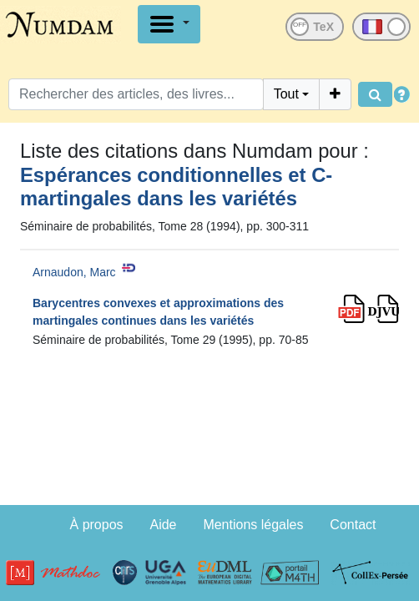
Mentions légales (253, 525)
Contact (353, 525)
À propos (97, 525)
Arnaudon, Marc (74, 272)
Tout (286, 94)
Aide (162, 525)
